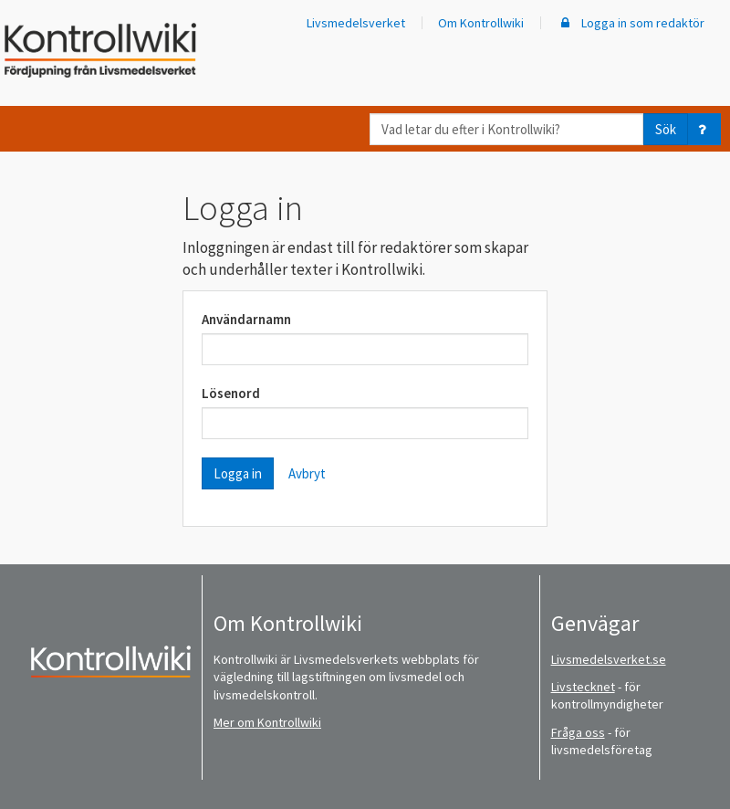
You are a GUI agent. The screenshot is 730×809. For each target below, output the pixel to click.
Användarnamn (246, 319)
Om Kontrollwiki (481, 23)
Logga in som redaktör (630, 23)
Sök (665, 129)
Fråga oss (578, 732)
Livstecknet (583, 686)
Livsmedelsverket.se (608, 659)
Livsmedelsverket (356, 23)
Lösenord (231, 393)
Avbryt (307, 473)
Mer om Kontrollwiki (267, 722)
